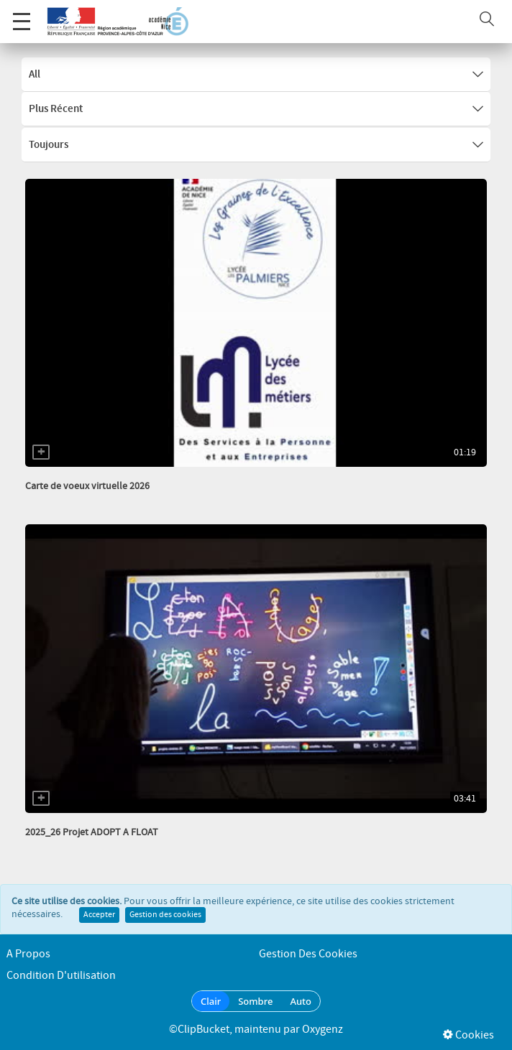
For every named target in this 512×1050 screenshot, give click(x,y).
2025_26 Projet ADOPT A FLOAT (91, 832)
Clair (211, 1001)
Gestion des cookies (165, 915)
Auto (300, 1001)
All (256, 75)
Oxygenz (322, 1029)
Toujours (256, 145)
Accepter (99, 915)
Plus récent (256, 109)
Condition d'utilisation (61, 975)
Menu (21, 14)
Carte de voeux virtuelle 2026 (87, 486)
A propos (28, 954)
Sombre (255, 1001)
